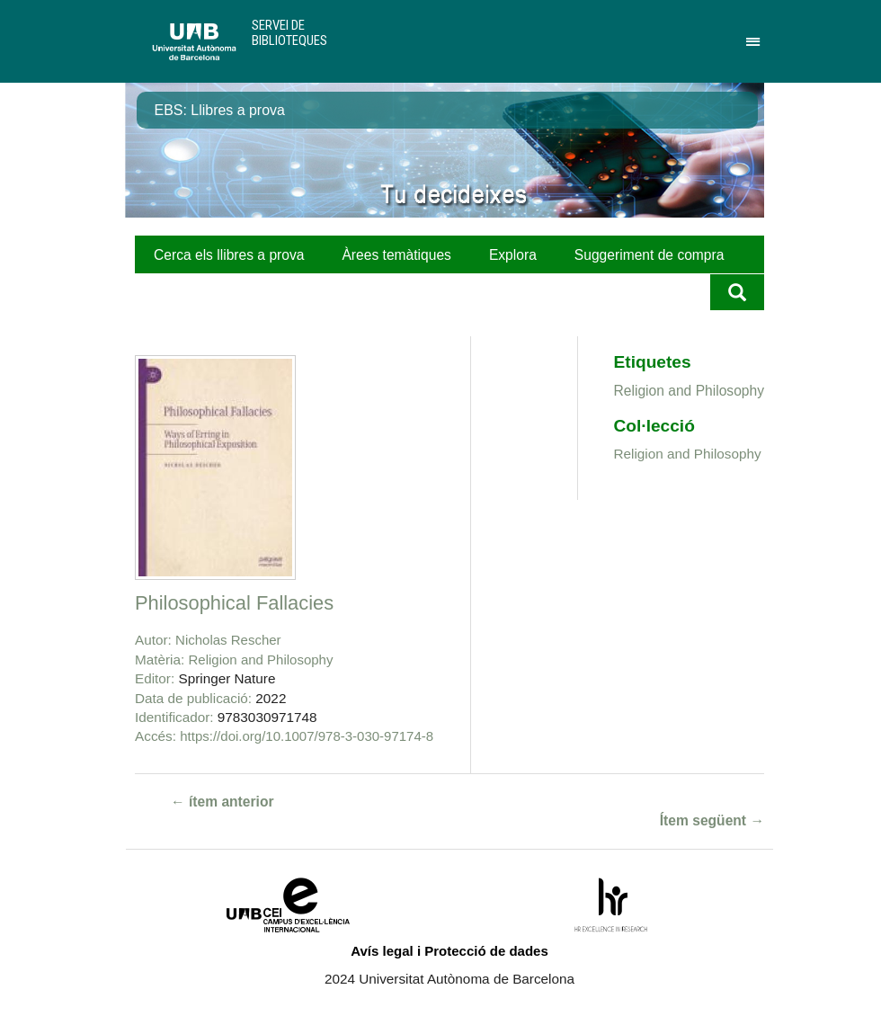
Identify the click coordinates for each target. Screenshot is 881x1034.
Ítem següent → (712, 820)
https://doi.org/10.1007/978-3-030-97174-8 (306, 736)
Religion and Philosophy (261, 659)
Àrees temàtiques (396, 255)
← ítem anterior (222, 801)
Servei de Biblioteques (289, 33)
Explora (513, 255)
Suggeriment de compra (649, 255)
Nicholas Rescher (228, 639)
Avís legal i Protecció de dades (449, 950)
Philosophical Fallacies (234, 603)
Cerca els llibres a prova (229, 255)
